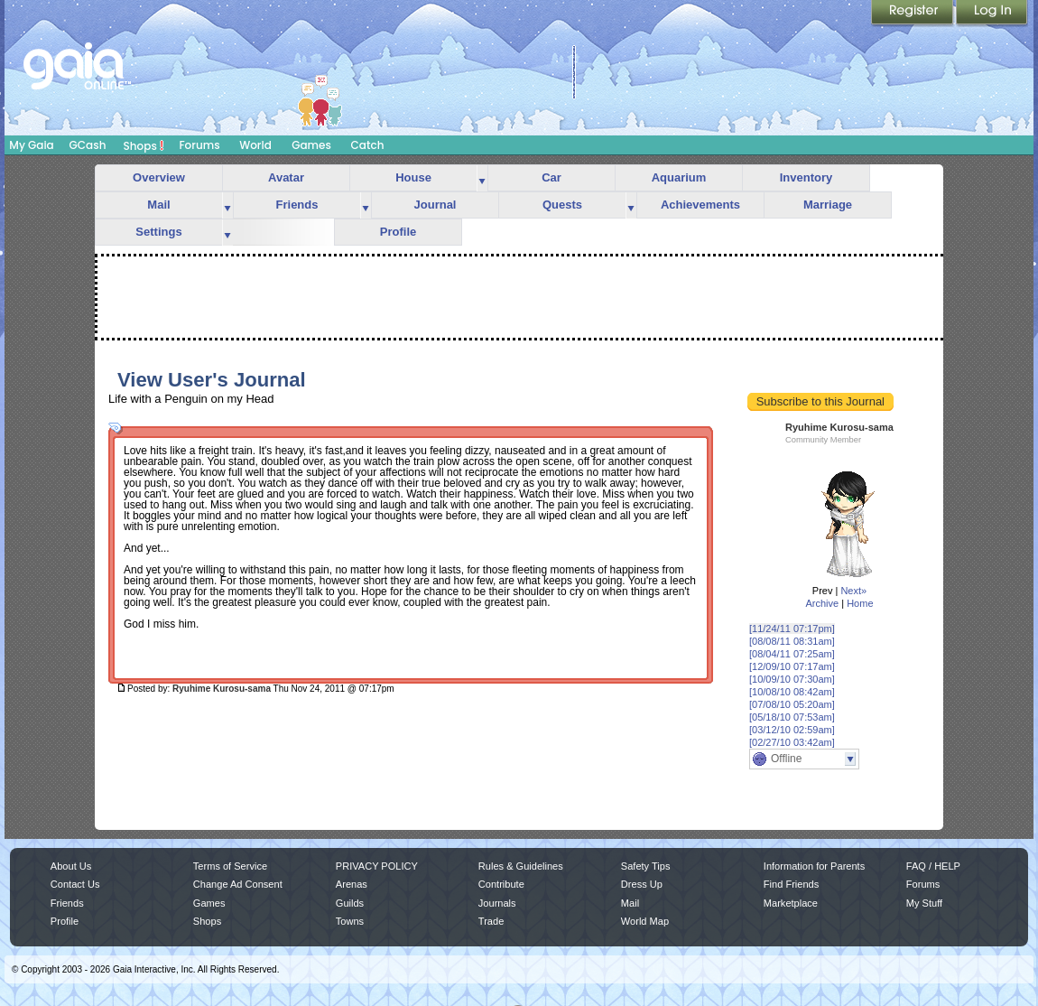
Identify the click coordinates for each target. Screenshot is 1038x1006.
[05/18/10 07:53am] (792, 717)
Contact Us (75, 884)
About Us (71, 866)
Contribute (501, 884)
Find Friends (791, 884)
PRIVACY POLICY (377, 866)
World (255, 145)
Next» (853, 590)
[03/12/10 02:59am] (792, 729)
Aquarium (679, 177)
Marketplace (791, 903)
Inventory (806, 177)
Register (913, 13)
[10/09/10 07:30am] (792, 679)
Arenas (351, 884)
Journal (435, 204)
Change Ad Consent (238, 884)
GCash (88, 145)
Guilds (350, 903)
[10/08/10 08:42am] (792, 691)
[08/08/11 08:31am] (792, 641)
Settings (158, 231)
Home (860, 603)
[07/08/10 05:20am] (792, 704)
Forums (199, 145)
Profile (398, 231)
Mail (158, 204)
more (482, 178)
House (413, 177)
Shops (144, 145)
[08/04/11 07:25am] (792, 653)
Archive (822, 603)
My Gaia (31, 145)
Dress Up (642, 884)
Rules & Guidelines (520, 866)
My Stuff (924, 903)
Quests (562, 204)
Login (992, 13)
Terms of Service (230, 866)
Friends (297, 204)
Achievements (700, 204)
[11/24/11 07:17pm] (792, 628)
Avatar (286, 177)
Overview (159, 177)
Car (551, 177)
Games (311, 145)
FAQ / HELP (933, 866)
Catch (368, 145)
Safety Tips (646, 866)
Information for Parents (814, 866)
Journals (497, 903)
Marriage (827, 204)
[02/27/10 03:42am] (792, 742)
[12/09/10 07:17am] (792, 666)
